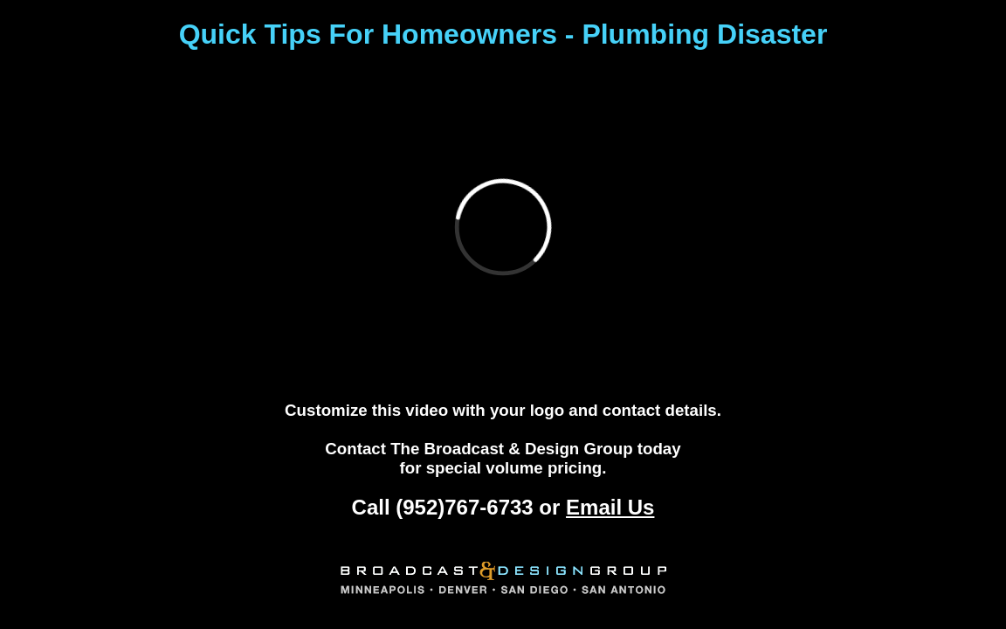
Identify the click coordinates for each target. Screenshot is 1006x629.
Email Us (610, 507)
